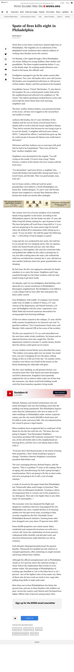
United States (17, 629)
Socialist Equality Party (28, 16)
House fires (34, 633)
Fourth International (11, 16)
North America (29, 629)
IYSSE (40, 16)
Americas (38, 629)
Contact (62, 3)
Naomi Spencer (16, 36)
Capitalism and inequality (20, 633)
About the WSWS (49, 16)
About (67, 3)
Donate (67, 16)
